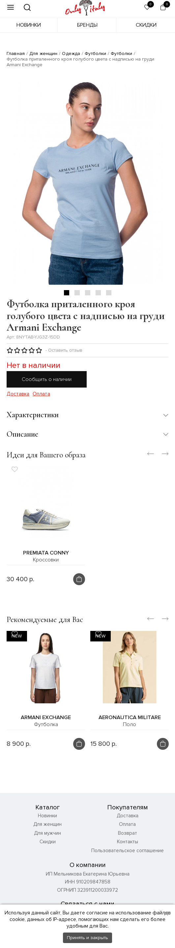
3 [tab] (87, 292)
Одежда (71, 53)
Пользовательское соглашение (127, 855)
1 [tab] (66, 292)
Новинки (28, 25)
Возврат (127, 837)
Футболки (95, 53)
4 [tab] (98, 292)
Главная (16, 53)
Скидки (146, 25)
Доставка (18, 394)
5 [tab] (108, 292)
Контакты (127, 846)
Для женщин (43, 53)
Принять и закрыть (87, 937)
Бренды (87, 25)
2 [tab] (77, 292)
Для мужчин (47, 837)
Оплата (41, 394)
